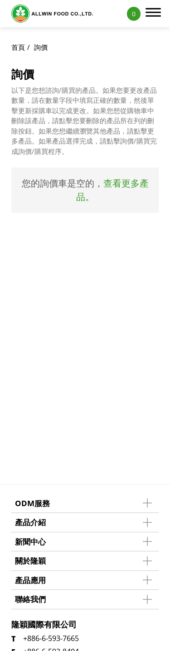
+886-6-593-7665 (51, 638)
